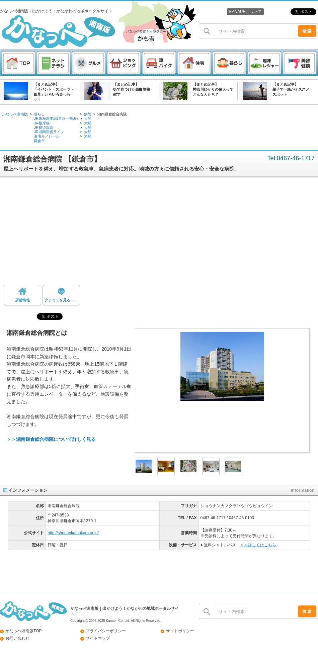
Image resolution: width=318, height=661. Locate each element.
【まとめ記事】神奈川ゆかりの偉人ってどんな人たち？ (213, 89)
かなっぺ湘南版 (15, 114)
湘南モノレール (47, 136)
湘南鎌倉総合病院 (112, 114)
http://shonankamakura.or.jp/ (73, 533)
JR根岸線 (42, 123)
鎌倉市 (39, 141)
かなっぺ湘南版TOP (23, 631)
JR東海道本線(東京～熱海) (56, 118)
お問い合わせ (17, 638)
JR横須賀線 (43, 127)
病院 (87, 114)
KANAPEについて (245, 11)
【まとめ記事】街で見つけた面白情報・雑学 (133, 89)
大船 (87, 118)
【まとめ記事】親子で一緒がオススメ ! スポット (292, 89)
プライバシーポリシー (106, 631)
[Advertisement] (159, 233)
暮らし (39, 114)
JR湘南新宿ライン (49, 132)
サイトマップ (98, 638)
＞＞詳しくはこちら (258, 545)
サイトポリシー (180, 631)
